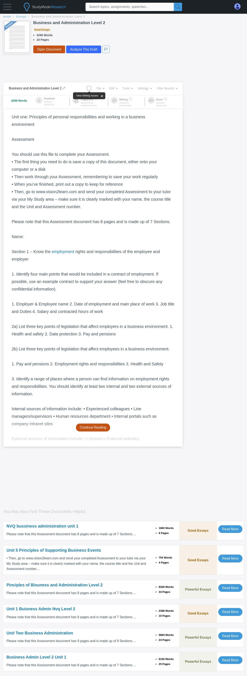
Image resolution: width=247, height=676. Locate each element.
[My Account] (239, 6)
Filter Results (167, 88)
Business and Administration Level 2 (58, 16)
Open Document (49, 49)
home (7, 16)
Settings (145, 88)
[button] (7, 8)
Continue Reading (93, 427)
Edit (113, 88)
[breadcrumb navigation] (123, 17)
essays (21, 16)
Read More (230, 529)
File (100, 88)
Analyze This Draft (83, 49)
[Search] (178, 7)
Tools (127, 88)
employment (63, 251)
